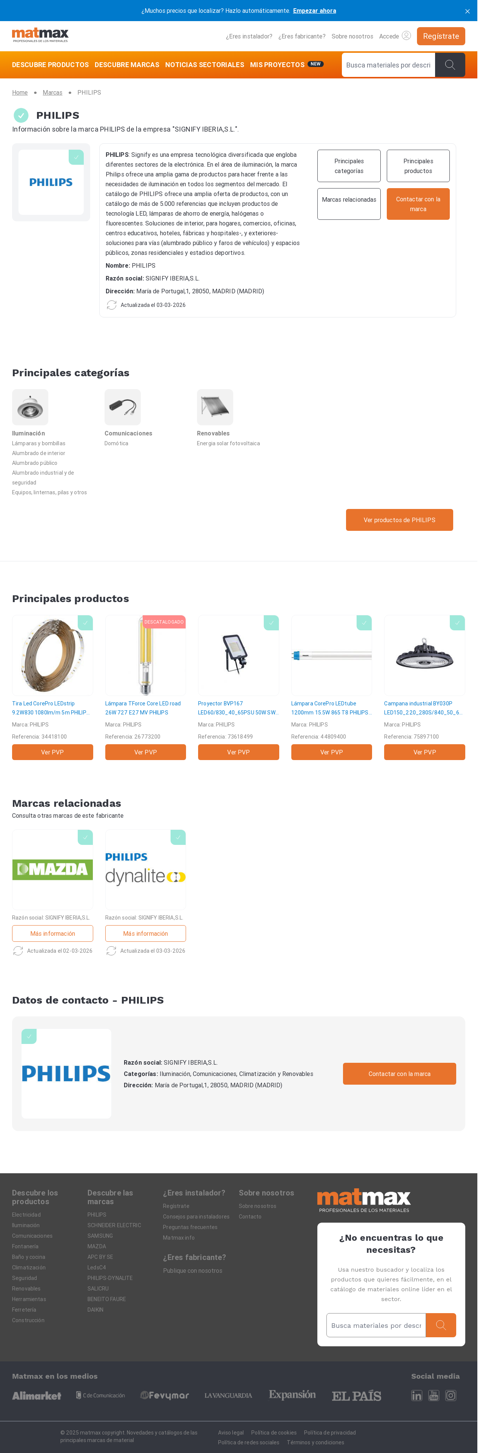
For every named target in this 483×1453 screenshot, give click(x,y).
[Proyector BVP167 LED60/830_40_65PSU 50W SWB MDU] (238, 687)
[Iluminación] (53, 413)
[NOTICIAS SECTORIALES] (204, 65)
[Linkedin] (416, 1395)
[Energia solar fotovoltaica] (238, 443)
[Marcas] (52, 92)
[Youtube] (433, 1395)
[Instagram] (450, 1395)
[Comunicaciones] (146, 413)
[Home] (40, 36)
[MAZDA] (52, 893)
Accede (395, 35)
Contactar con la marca (400, 1073)
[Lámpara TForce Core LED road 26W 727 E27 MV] (145, 687)
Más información (52, 933)
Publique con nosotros (192, 1270)
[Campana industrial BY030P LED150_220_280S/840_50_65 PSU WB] (424, 687)
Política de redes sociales (249, 1442)
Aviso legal (231, 1432)
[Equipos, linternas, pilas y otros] (53, 492)
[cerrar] (467, 10)
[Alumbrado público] (53, 462)
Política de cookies (274, 1432)
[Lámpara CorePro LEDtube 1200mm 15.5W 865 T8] (331, 687)
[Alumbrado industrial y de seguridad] (53, 477)
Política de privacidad (330, 1432)
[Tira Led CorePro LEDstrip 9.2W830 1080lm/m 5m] (52, 687)
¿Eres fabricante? (302, 36)
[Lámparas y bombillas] (53, 443)
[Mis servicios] (287, 65)
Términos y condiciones (315, 1442)
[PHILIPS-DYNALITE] (145, 893)
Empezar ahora (314, 10)
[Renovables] (238, 413)
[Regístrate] (441, 36)
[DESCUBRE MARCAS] (127, 65)
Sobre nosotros (352, 36)
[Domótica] (146, 443)
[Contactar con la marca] (418, 204)
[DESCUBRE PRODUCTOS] (52, 65)
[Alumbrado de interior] (53, 453)
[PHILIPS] (66, 1073)
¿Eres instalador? (249, 36)
